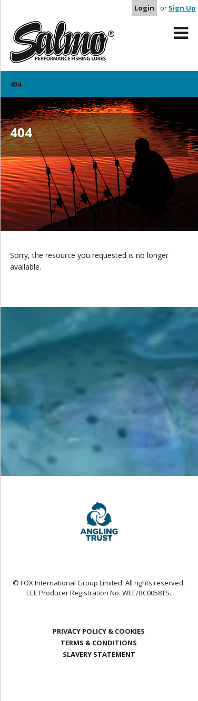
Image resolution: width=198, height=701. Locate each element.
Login (144, 8)
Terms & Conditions (99, 642)
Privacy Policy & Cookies (99, 631)
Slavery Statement (99, 654)
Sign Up (182, 8)
